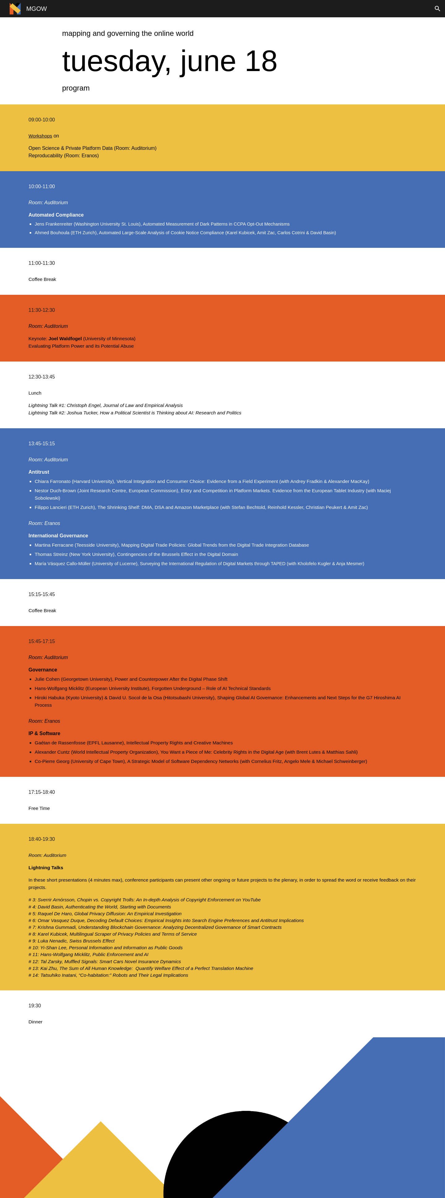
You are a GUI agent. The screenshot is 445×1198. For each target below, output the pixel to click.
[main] (222, 33)
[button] (437, 8)
